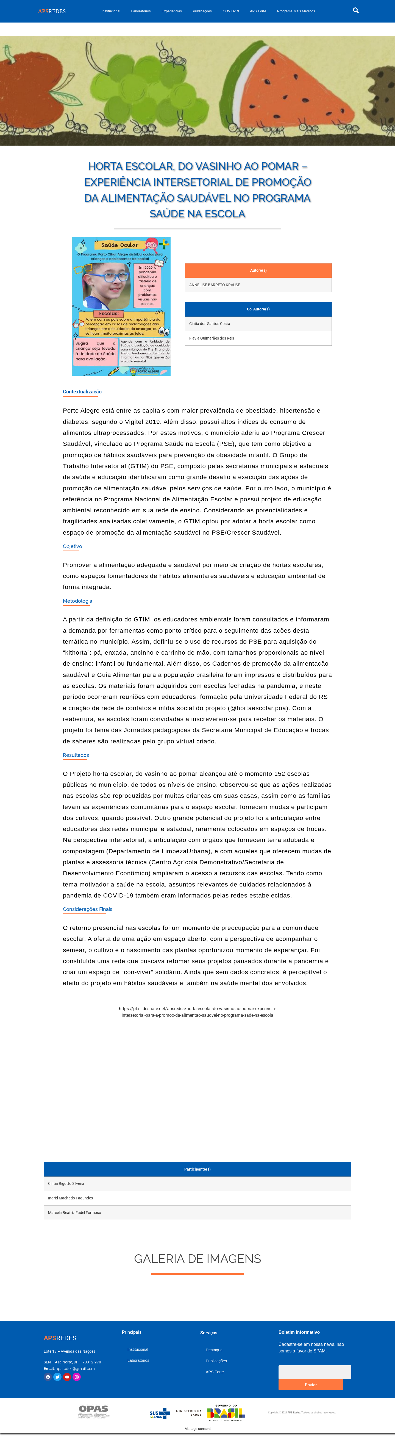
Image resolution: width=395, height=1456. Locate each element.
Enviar (311, 1384)
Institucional (111, 11)
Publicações (202, 11)
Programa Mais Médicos (296, 11)
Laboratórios (141, 11)
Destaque (214, 1350)
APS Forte (258, 11)
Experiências (172, 11)
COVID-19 (231, 11)
